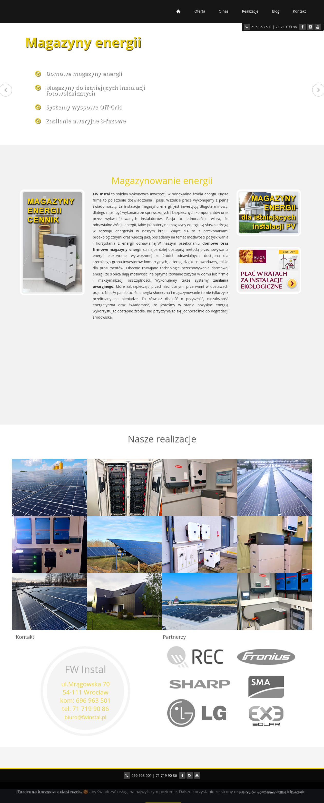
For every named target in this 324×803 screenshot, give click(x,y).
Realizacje (250, 11)
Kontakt (299, 11)
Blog (275, 11)
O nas (224, 11)
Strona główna (249, 792)
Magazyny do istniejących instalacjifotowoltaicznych (95, 89)
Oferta (199, 11)
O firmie (270, 792)
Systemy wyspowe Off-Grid (84, 106)
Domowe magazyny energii (84, 72)
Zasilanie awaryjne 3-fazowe (85, 119)
